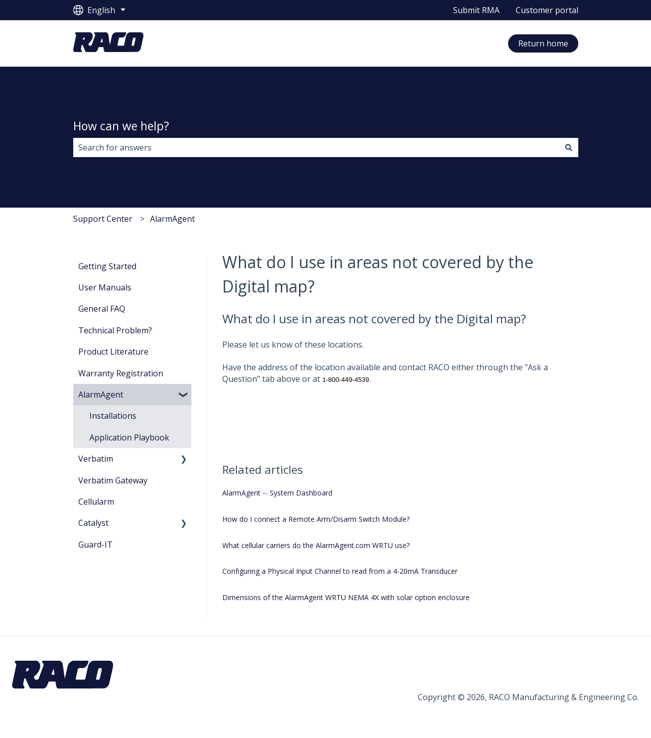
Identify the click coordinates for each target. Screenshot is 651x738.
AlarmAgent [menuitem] (100, 394)
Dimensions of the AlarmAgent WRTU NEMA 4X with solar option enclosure (346, 597)
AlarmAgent (172, 218)
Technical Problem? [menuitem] (115, 330)
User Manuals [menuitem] (104, 287)
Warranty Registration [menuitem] (120, 373)
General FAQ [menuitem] (101, 308)
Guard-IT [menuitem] (95, 544)
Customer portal (547, 10)
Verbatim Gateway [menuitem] (112, 480)
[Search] (568, 147)
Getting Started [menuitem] (107, 266)
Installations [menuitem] (112, 415)
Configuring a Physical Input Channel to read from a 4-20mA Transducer (340, 571)
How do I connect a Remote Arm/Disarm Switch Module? (316, 519)
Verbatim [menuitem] (95, 458)
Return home (543, 43)
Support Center (102, 218)
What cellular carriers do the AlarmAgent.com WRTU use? (316, 545)
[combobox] (316, 147)
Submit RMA (476, 10)
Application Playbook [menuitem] (129, 437)
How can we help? (121, 126)
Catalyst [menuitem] (93, 522)
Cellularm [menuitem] (96, 501)
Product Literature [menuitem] (113, 351)
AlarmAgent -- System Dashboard (277, 493)
